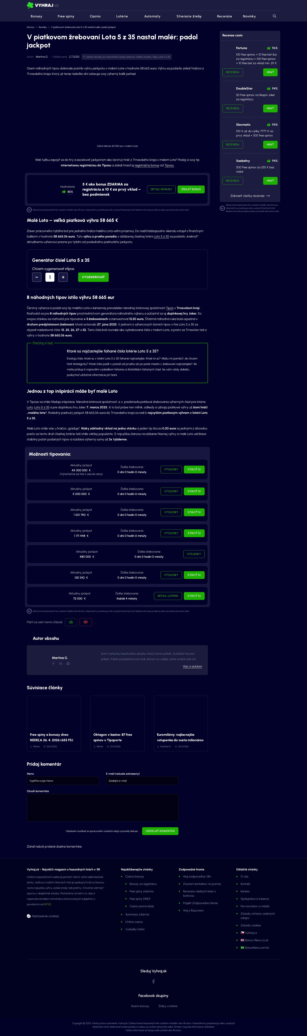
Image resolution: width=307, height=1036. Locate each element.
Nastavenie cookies (45, 916)
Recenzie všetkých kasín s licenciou (199, 893)
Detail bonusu (161, 189)
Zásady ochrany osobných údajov (258, 916)
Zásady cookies (251, 925)
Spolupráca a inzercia (255, 899)
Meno (30, 773)
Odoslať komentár (160, 831)
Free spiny (63, 16)
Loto (30, 407)
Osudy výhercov (127, 57)
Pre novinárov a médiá (255, 906)
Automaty (150, 16)
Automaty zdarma (137, 914)
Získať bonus (191, 189)
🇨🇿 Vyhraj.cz (249, 933)
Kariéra (245, 891)
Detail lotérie (168, 596)
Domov (30, 27)
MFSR (47, 904)
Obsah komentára (38, 791)
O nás (244, 876)
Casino (93, 16)
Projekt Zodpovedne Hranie (200, 903)
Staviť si (194, 469)
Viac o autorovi (192, 666)
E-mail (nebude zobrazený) (123, 773)
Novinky (249, 16)
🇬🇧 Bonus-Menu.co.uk (254, 940)
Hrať (270, 72)
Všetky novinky (143, 57)
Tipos (155, 57)
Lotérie (120, 16)
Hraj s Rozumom (193, 910)
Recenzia (232, 72)
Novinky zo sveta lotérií (106, 57)
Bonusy (34, 16)
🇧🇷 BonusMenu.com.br (255, 947)
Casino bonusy (134, 876)
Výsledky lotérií (134, 929)
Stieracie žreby (186, 16)
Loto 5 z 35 (164, 57)
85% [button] (70, 192)
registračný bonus (147, 165)
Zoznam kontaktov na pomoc (202, 884)
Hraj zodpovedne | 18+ (197, 876)
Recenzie (222, 16)
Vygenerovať (93, 277)
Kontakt (245, 884)
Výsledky (171, 469)
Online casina (134, 922)
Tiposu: (169, 165)
